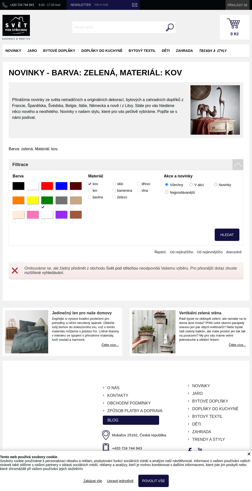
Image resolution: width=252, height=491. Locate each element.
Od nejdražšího (181, 252)
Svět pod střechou (122, 268)
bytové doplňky (59, 51)
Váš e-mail (101, 4)
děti (166, 51)
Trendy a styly (212, 51)
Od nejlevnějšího (210, 252)
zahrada (184, 51)
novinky (13, 51)
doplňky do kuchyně (101, 51)
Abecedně (234, 252)
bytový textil (142, 51)
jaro (32, 51)
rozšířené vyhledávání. (44, 273)
